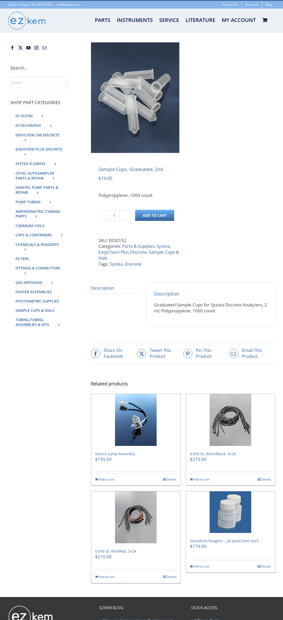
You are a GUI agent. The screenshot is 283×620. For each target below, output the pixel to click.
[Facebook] (12, 48)
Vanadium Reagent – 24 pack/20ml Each (224, 540)
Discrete (133, 264)
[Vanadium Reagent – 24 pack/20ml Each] (230, 512)
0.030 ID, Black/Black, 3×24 (213, 453)
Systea (163, 246)
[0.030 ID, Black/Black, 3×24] (230, 420)
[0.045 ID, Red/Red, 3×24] (135, 517)
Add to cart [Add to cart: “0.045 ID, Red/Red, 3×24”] (106, 577)
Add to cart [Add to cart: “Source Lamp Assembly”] (106, 479)
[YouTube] (28, 48)
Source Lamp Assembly (115, 453)
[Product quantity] (114, 215)
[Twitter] (20, 48)
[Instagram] (36, 48)
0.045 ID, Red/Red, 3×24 (115, 551)
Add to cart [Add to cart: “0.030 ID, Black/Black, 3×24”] (201, 479)
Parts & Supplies (138, 246)
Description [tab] (102, 288)
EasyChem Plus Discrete (122, 252)
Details (171, 479)
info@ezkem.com (68, 4)
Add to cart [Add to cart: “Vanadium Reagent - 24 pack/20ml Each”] (201, 566)
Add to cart (155, 215)
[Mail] (44, 48)
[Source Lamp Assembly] (135, 420)
